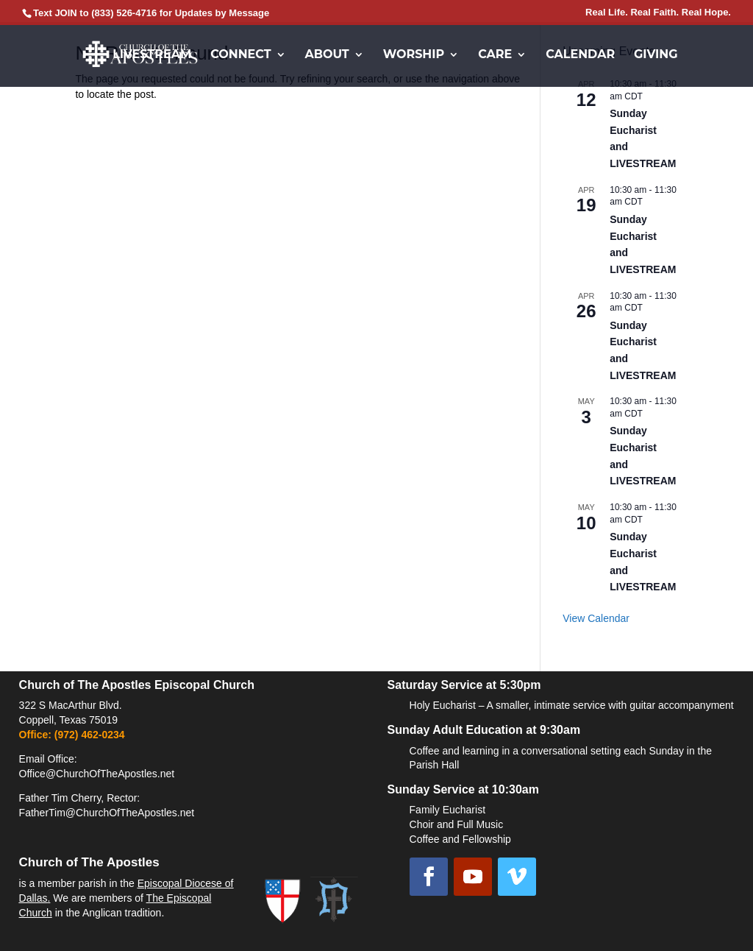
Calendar (580, 55)
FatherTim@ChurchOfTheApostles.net (107, 813)
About (326, 55)
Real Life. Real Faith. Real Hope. (658, 12)
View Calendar (596, 618)
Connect (240, 55)
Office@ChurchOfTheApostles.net (97, 773)
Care (495, 55)
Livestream (152, 55)
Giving (656, 55)
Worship (414, 55)
